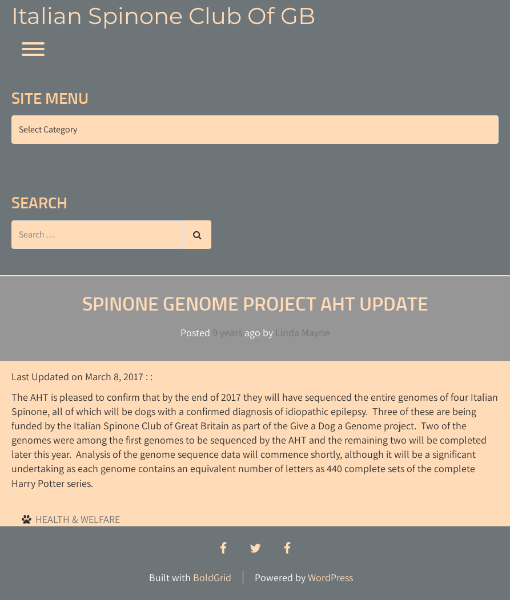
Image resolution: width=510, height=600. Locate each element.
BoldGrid (212, 577)
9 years (227, 332)
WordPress (330, 577)
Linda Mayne (302, 332)
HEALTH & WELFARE (77, 519)
